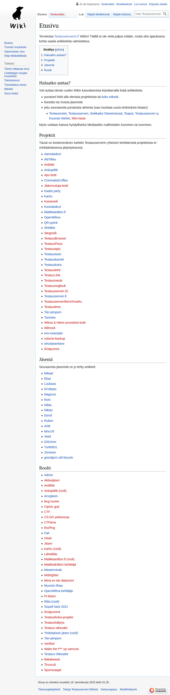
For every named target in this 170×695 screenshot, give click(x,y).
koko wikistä (110, 97)
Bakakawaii (52, 659)
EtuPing (49, 528)
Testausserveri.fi (55, 296)
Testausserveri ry (146, 113)
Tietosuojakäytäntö (49, 689)
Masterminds (53, 570)
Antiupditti (51, 170)
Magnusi (50, 394)
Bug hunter (51, 501)
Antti (47, 426)
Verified (49, 643)
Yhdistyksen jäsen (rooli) (61, 633)
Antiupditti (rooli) (55, 491)
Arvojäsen (51, 496)
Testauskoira (53, 265)
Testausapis (52, 249)
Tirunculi (50, 664)
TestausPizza (53, 243)
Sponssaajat (52, 670)
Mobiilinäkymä (128, 689)
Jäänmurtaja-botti (56, 185)
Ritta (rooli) (51, 601)
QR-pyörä (51, 222)
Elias (47, 378)
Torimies (50, 317)
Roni (47, 399)
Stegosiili (50, 233)
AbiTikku (50, 159)
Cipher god (51, 506)
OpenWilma (52, 217)
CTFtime (50, 522)
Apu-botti (50, 175)
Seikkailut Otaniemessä (106, 113)
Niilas (48, 405)
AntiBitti (49, 485)
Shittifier (49, 228)
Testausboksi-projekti (58, 617)
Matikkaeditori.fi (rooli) (59, 559)
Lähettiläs (50, 554)
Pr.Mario (50, 596)
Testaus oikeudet (55, 628)
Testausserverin (65, 36)
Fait (46, 533)
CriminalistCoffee (56, 180)
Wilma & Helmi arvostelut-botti (65, 322)
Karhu (48, 196)
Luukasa (50, 383)
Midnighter (51, 575)
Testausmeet (58, 113)
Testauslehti (52, 270)
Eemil (48, 415)
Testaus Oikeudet (56, 654)
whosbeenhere (54, 343)
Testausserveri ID (56, 291)
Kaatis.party (52, 191)
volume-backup (54, 338)
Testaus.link (52, 275)
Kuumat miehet (59, 118)
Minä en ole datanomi (59, 580)
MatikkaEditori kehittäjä (60, 564)
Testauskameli (54, 259)
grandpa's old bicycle (58, 457)
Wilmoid (49, 328)
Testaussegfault (55, 286)
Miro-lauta (78, 118)
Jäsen (48, 543)
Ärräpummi (51, 349)
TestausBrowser (55, 238)
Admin (48, 475)
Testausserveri (78, 113)
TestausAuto (52, 254)
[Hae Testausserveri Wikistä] (151, 14)
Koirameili (51, 201)
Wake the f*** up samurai (61, 649)
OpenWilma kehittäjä (58, 591)
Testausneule (53, 280)
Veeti (47, 436)
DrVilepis (50, 389)
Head (47, 538)
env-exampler (53, 333)
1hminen (50, 452)
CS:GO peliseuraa (56, 517)
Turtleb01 (50, 447)
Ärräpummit (52, 612)
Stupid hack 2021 (56, 606)
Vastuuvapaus (108, 689)
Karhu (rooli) (52, 549)
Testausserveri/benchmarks (63, 301)
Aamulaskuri (52, 154)
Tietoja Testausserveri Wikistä (80, 689)
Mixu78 (49, 431)
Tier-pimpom (52, 312)
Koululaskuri (52, 206)
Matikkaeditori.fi (55, 212)
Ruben (48, 420)
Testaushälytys (54, 622)
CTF (47, 512)
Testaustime (52, 307)
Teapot (128, 113)
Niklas (48, 410)
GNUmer (50, 442)
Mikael (48, 373)
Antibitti (49, 164)
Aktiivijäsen (52, 480)
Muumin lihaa (53, 585)
